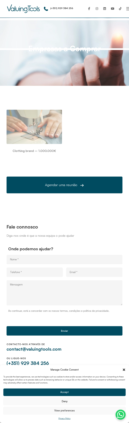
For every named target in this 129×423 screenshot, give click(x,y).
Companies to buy (63, 58)
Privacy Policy (64, 418)
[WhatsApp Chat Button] (121, 415)
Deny (65, 401)
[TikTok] (120, 8)
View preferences (64, 410)
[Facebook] (89, 8)
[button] (124, 369)
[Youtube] (112, 8)
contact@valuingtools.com (34, 349)
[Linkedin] (104, 8)
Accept (64, 392)
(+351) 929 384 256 (28, 363)
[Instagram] (97, 8)
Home (47, 58)
